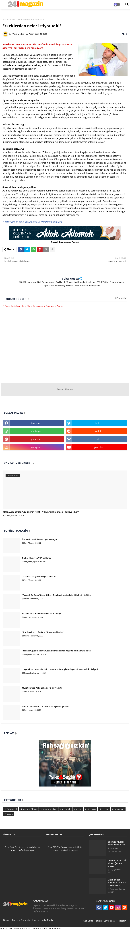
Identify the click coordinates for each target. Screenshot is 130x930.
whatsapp (36, 431)
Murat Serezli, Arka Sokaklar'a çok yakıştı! (42, 687)
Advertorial (12, 809)
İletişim (98, 920)
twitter (98, 423)
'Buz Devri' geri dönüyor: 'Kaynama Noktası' (43, 632)
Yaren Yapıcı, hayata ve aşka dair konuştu (42, 613)
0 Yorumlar (121, 297)
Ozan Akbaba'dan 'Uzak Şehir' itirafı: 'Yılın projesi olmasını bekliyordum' (41, 512)
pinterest (36, 439)
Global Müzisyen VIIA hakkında (37, 557)
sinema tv (91, 809)
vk (98, 439)
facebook (36, 423)
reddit (98, 431)
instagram (36, 447)
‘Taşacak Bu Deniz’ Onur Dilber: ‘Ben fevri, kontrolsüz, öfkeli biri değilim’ (56, 595)
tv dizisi (105, 809)
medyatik (66, 809)
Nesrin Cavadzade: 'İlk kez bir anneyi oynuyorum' (45, 706)
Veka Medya (70, 278)
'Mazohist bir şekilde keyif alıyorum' (39, 576)
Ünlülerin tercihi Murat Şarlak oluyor (40, 539)
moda (78, 809)
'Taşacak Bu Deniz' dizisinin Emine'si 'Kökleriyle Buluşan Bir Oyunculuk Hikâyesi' (60, 669)
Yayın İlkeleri (110, 920)
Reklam (122, 920)
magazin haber (49, 809)
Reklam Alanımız (65, 389)
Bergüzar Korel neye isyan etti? (116, 843)
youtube (98, 447)
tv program (119, 809)
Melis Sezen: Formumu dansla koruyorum (116, 882)
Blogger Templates (21, 920)
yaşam (10, 814)
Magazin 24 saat (30, 809)
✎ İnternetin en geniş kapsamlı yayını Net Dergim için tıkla (32, 221)
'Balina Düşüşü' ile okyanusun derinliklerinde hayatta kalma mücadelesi (56, 650)
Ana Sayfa (7, 19)
